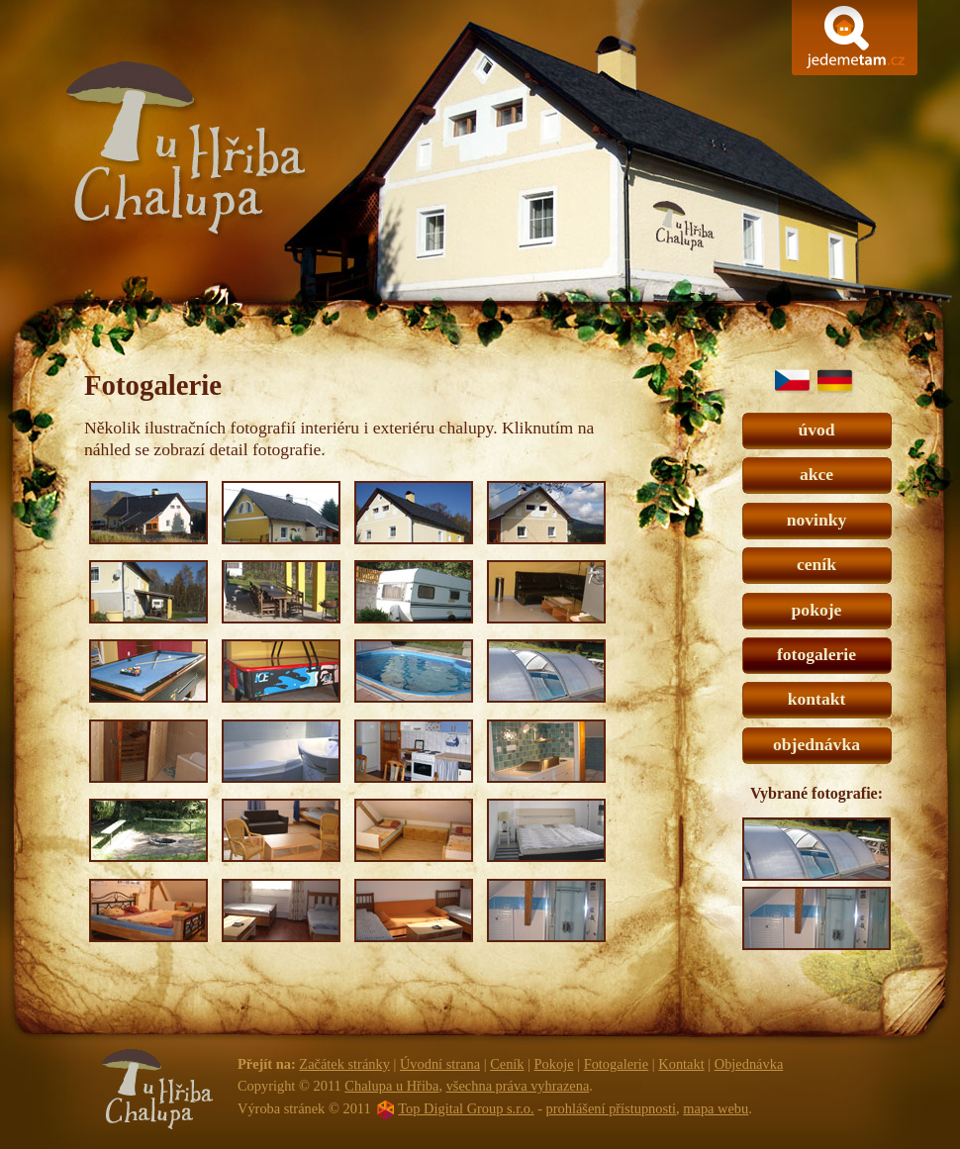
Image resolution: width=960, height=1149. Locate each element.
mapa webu (715, 1108)
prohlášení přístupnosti (611, 1108)
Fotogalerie (616, 1064)
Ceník (507, 1064)
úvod (816, 429)
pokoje (817, 610)
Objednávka (749, 1064)
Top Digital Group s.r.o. (465, 1108)
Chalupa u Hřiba (479, 172)
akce (816, 474)
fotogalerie (816, 654)
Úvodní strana (440, 1064)
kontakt (817, 699)
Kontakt (681, 1064)
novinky (817, 519)
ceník (816, 564)
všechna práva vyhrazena (518, 1086)
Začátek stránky (344, 1064)
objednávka (816, 744)
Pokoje (554, 1064)
